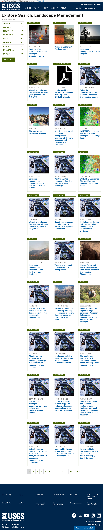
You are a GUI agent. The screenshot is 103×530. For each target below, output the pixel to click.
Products (37, 8)
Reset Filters (8, 60)
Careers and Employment (58, 504)
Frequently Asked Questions (91, 5)
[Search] (99, 8)
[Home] (11, 10)
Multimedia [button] (8, 31)
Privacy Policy (58, 495)
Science (28, 8)
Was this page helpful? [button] (84, 528)
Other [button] (6, 46)
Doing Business (76, 503)
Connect (54, 8)
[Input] (88, 8)
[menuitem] (27, 6)
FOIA (21, 495)
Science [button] (6, 23)
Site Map (73, 495)
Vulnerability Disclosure (41, 504)
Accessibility (6, 495)
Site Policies (40, 495)
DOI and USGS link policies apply (92, 497)
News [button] (5, 39)
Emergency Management (92, 504)
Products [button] (7, 27)
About (63, 8)
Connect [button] (7, 42)
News (46, 8)
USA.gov (22, 503)
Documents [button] (8, 35)
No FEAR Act (6, 503)
